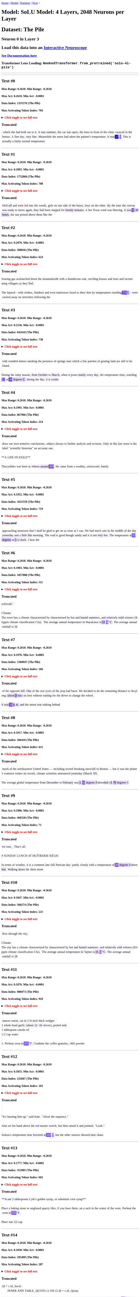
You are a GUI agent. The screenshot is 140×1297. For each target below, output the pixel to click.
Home (5, 3)
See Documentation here (19, 56)
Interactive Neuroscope (65, 47)
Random (25, 3)
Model (14, 3)
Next (35, 3)
